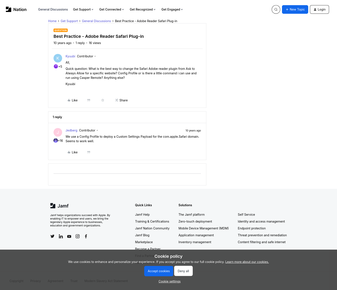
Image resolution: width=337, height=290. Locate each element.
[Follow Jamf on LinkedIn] (61, 236)
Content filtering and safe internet (262, 242)
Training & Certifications (152, 221)
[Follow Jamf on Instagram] (77, 236)
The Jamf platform (192, 214)
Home (52, 21)
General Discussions (53, 9)
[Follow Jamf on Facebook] (86, 236)
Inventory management (195, 242)
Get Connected (112, 9)
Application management (196, 235)
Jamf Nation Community (152, 228)
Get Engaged (172, 9)
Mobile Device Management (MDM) (204, 228)
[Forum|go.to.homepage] (16, 9)
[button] (295, 9)
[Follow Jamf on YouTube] (69, 236)
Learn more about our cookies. (247, 262)
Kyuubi (70, 56)
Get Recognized (143, 9)
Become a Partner (148, 249)
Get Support (83, 9)
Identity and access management (261, 221)
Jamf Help (142, 214)
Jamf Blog (142, 235)
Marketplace (144, 242)
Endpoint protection (252, 228)
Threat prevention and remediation (262, 235)
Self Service (246, 214)
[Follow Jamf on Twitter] (52, 236)
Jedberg (71, 130)
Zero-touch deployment (195, 221)
